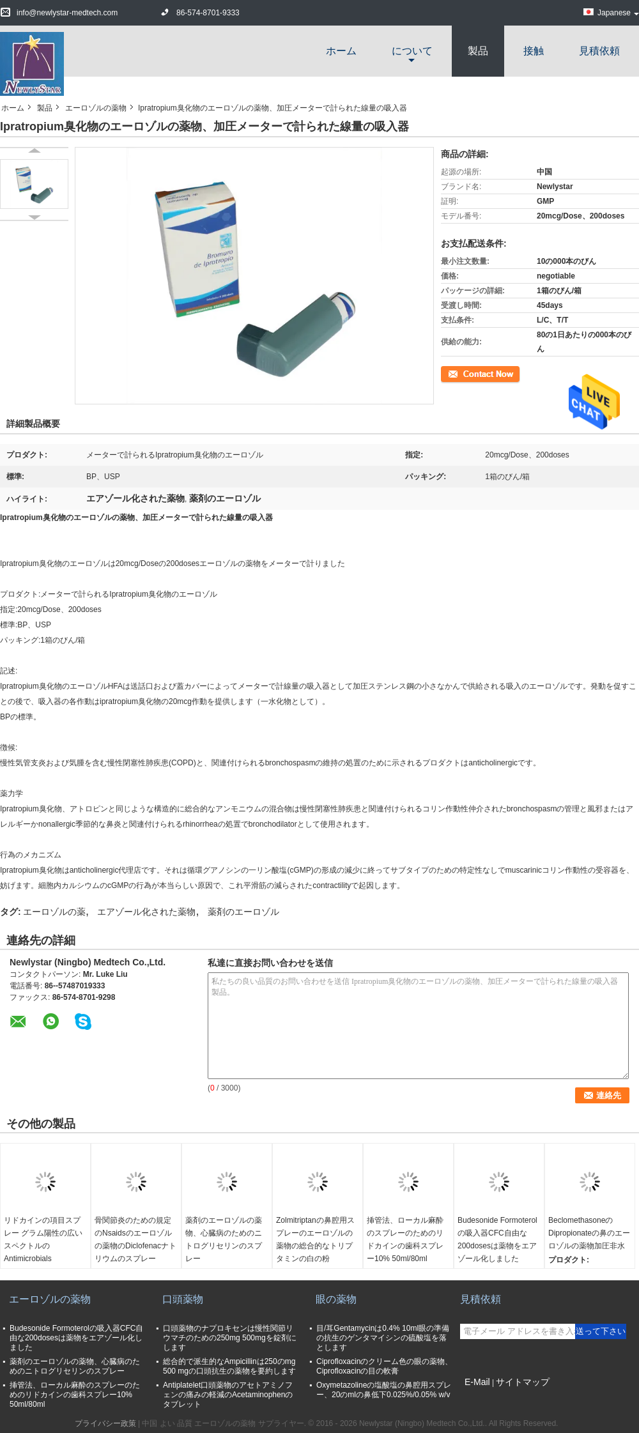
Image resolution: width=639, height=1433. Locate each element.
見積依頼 (599, 50)
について (412, 50)
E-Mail (477, 1382)
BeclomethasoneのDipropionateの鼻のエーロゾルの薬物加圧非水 (589, 1233)
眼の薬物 (336, 1299)
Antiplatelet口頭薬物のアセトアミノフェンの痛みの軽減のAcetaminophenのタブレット (228, 1395)
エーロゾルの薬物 (96, 107)
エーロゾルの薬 (54, 912)
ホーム (341, 50)
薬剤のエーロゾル (243, 912)
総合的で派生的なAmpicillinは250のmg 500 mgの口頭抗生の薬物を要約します (229, 1366)
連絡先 (452, 373)
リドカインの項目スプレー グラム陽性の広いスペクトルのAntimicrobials (43, 1239)
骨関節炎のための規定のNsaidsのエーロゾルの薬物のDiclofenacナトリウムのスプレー (135, 1239)
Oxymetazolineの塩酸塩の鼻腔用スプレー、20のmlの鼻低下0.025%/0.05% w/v (383, 1390)
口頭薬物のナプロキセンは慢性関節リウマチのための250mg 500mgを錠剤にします (229, 1338)
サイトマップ (523, 1382)
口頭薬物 (182, 1299)
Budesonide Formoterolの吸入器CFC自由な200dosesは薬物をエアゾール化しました (497, 1239)
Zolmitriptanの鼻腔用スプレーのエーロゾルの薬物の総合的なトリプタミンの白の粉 (315, 1239)
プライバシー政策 (105, 1423)
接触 (533, 50)
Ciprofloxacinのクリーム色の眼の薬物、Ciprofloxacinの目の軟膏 (384, 1366)
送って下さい (601, 1331)
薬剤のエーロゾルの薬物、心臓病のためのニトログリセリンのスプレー (223, 1239)
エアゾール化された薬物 (146, 912)
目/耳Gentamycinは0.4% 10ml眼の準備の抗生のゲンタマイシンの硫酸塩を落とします (382, 1338)
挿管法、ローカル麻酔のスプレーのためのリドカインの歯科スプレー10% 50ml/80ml (405, 1239)
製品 (478, 50)
